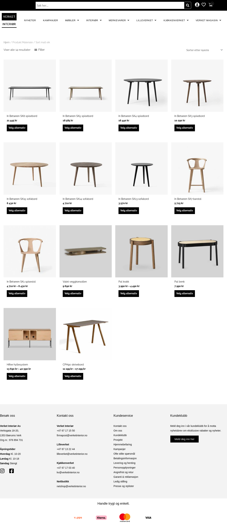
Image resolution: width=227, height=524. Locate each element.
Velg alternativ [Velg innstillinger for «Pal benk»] (185, 295)
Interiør (94, 20)
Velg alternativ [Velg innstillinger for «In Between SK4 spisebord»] (130, 128)
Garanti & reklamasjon (126, 479)
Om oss (118, 433)
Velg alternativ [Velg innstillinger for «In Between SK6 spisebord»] (18, 128)
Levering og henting (124, 466)
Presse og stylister (124, 489)
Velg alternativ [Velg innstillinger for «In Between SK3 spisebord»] (185, 128)
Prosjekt (118, 442)
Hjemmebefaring (123, 447)
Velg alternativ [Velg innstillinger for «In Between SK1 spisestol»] (18, 295)
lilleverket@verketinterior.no (72, 457)
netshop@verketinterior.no (71, 489)
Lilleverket (146, 20)
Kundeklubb (120, 438)
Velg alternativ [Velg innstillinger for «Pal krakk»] (130, 295)
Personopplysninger (125, 470)
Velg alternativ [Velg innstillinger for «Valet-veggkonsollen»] (74, 295)
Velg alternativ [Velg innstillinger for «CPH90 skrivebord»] (74, 379)
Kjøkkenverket (176, 20)
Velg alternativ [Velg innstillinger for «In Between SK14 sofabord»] (74, 212)
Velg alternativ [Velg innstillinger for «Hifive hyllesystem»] (18, 379)
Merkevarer (119, 20)
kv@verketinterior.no (68, 475)
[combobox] (110, 5)
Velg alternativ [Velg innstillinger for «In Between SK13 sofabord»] (130, 212)
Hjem (7, 42)
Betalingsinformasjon (125, 461)
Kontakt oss (120, 429)
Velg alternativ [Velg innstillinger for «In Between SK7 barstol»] (185, 212)
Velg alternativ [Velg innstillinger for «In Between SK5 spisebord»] (74, 128)
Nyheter (30, 20)
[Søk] (187, 5)
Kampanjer (50, 20)
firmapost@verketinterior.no (72, 438)
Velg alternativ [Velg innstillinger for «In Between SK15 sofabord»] (18, 212)
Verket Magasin (208, 20)
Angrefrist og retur (123, 475)
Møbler (72, 20)
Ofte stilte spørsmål (124, 456)
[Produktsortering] (203, 50)
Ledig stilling (120, 484)
